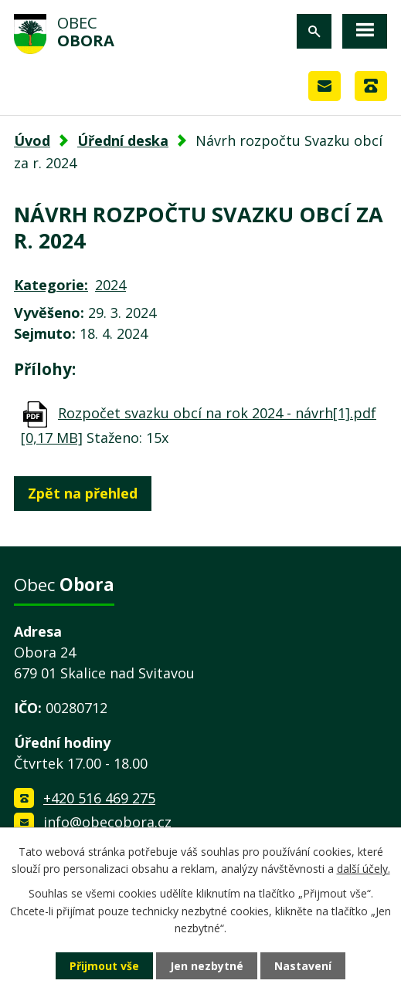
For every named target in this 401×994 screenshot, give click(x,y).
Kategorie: (51, 285)
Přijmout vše (104, 965)
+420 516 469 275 (99, 798)
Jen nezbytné (206, 965)
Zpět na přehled (83, 493)
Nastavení (302, 965)
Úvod (32, 140)
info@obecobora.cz (107, 822)
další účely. (363, 868)
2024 (110, 285)
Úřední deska (122, 140)
